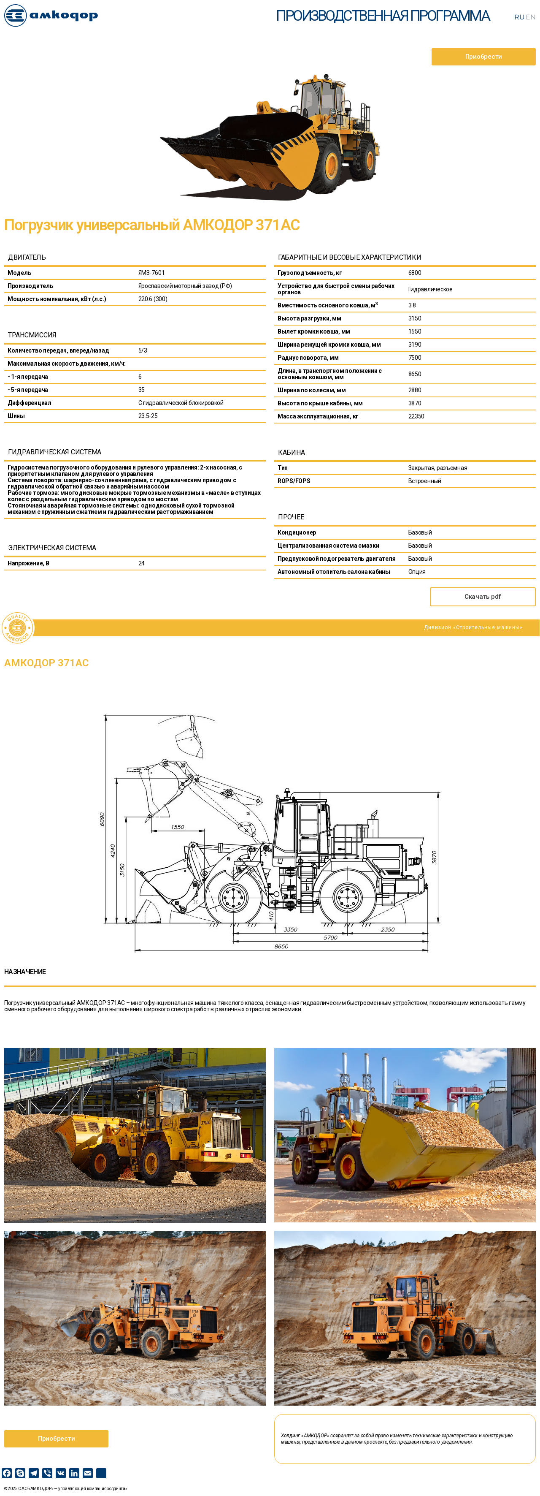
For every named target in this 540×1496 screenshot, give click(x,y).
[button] (484, 56)
